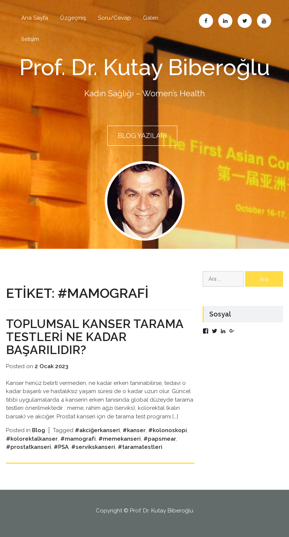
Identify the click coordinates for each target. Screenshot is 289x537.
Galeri (150, 18)
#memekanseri (119, 438)
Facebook (206, 21)
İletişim (30, 39)
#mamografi (78, 438)
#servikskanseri (93, 447)
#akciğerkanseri (97, 430)
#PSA (61, 447)
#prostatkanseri (28, 447)
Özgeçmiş (73, 18)
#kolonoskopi (167, 430)
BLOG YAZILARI (142, 135)
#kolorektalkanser (32, 438)
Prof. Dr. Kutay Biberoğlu (144, 67)
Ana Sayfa (34, 18)
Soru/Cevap (114, 18)
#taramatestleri (140, 447)
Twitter (245, 21)
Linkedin (225, 21)
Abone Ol (264, 21)
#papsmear (159, 438)
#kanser (134, 430)
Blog (38, 430)
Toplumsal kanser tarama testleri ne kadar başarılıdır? (94, 337)
